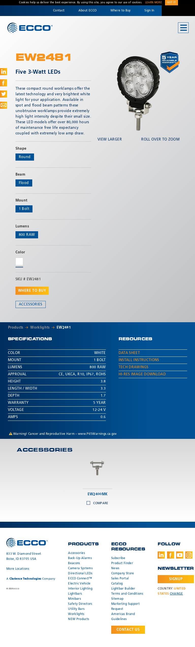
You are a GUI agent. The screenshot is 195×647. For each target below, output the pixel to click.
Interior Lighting (80, 588)
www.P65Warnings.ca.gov (97, 434)
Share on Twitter (3, 94)
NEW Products (78, 619)
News (115, 568)
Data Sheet (129, 353)
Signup (176, 579)
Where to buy (32, 290)
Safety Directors (80, 604)
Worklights (40, 327)
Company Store (122, 573)
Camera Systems (80, 568)
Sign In (149, 10)
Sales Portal (120, 578)
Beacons (74, 563)
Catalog (117, 583)
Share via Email (3, 105)
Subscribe (118, 558)
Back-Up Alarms (80, 558)
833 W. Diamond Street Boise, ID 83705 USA (23, 556)
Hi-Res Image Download (142, 374)
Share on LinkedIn (3, 71)
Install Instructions (139, 360)
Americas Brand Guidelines (123, 617)
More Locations (17, 569)
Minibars (74, 598)
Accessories (30, 304)
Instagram (188, 555)
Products (15, 327)
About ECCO (87, 10)
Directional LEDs (80, 573)
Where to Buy (120, 10)
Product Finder (122, 563)
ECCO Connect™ (80, 578)
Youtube (179, 555)
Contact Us (128, 629)
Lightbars (75, 593)
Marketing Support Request (125, 607)
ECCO (30, 28)
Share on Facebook (3, 82)
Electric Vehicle (79, 583)
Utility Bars (76, 609)
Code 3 (178, 10)
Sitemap (117, 598)
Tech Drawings (134, 367)
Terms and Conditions (127, 593)
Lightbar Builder (123, 588)
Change (176, 593)
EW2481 (64, 327)
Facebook (170, 555)
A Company (30, 578)
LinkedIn (161, 555)
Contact (58, 10)
